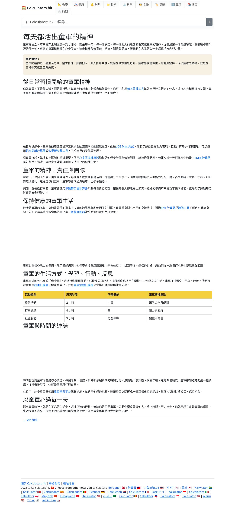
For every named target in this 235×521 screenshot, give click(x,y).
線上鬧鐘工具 (135, 89)
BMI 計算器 (168, 208)
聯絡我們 (54, 483)
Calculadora (51, 492)
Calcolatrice (196, 492)
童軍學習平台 (62, 392)
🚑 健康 (79, 4)
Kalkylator (201, 488)
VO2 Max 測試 (125, 146)
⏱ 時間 (63, 12)
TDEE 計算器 (203, 158)
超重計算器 (41, 285)
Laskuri (156, 492)
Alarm (207, 496)
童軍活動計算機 (83, 285)
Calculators (167, 496)
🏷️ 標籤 (160, 4)
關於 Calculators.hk (33, 483)
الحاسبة (107, 496)
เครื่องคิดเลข (151, 488)
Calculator (126, 496)
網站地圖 (68, 483)
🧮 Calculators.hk (37, 7)
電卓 (184, 488)
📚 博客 (192, 4)
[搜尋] (209, 22)
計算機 (132, 488)
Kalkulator (30, 492)
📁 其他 (111, 4)
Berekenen (115, 492)
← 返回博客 (30, 420)
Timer (31, 500)
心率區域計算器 (89, 158)
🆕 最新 (176, 4)
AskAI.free (49, 500)
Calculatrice (136, 492)
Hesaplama (67, 496)
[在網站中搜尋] (115, 22)
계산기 (171, 488)
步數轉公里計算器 (76, 188)
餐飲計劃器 (78, 212)
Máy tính (47, 496)
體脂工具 (183, 208)
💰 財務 (95, 4)
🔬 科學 (128, 4)
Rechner (94, 492)
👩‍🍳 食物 (144, 4)
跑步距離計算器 (36, 151)
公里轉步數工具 (58, 151)
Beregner (114, 488)
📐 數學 (63, 4)
